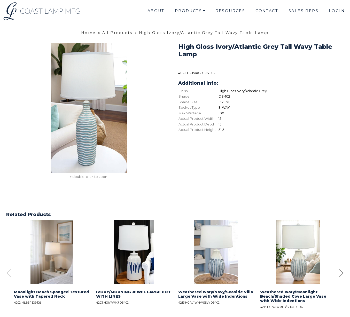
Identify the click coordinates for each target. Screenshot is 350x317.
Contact (266, 11)
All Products (117, 32)
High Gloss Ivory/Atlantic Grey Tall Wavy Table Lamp (204, 32)
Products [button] (188, 11)
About (156, 11)
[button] (341, 273)
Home (88, 32)
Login (337, 11)
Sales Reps (303, 11)
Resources (230, 11)
